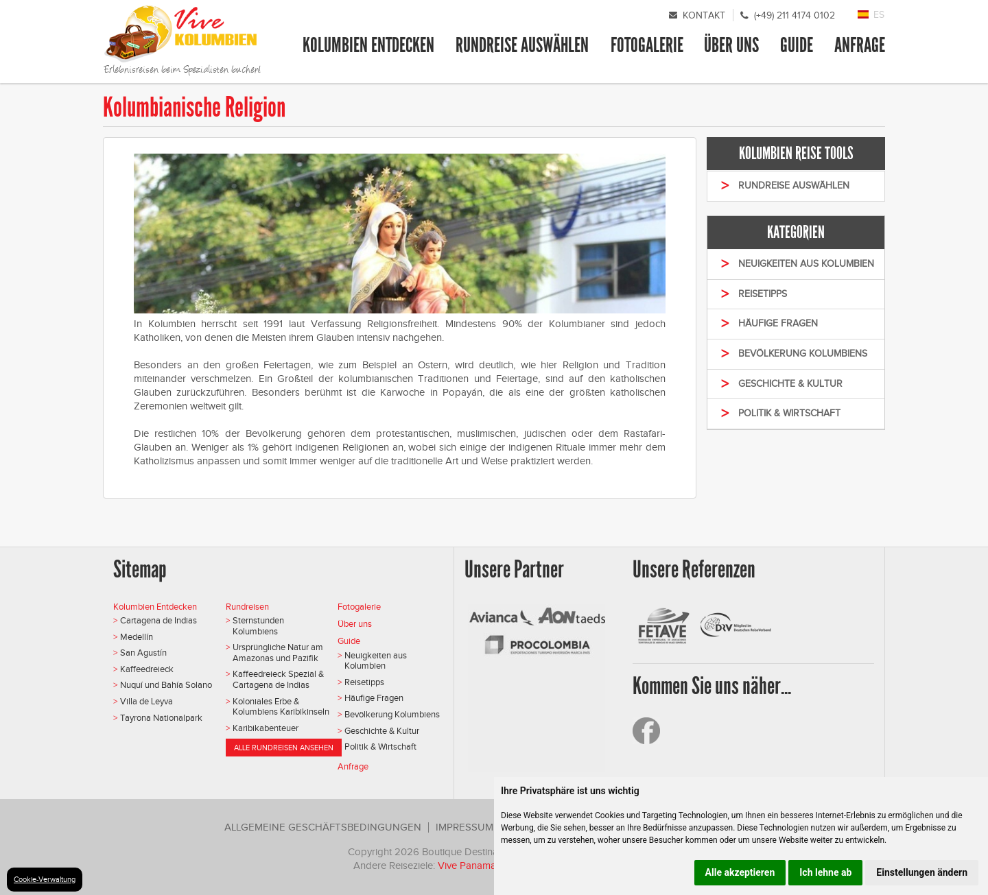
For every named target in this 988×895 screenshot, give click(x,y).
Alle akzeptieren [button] (740, 872)
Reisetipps (364, 682)
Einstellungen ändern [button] (921, 872)
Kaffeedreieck (147, 669)
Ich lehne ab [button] (825, 872)
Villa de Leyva (146, 701)
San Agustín (143, 652)
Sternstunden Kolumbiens (258, 625)
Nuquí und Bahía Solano (166, 685)
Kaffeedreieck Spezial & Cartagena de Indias (278, 679)
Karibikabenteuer (265, 728)
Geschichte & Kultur (381, 731)
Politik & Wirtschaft (380, 746)
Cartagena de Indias (158, 620)
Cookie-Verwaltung (44, 879)
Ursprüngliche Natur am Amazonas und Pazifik (278, 652)
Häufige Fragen (373, 698)
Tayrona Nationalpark (161, 718)
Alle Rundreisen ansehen (283, 747)
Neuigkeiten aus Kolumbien (375, 660)
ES (878, 15)
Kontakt (704, 15)
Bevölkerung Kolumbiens (392, 714)
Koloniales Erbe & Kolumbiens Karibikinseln (281, 706)
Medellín (136, 637)
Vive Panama (468, 865)
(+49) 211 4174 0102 (794, 15)
